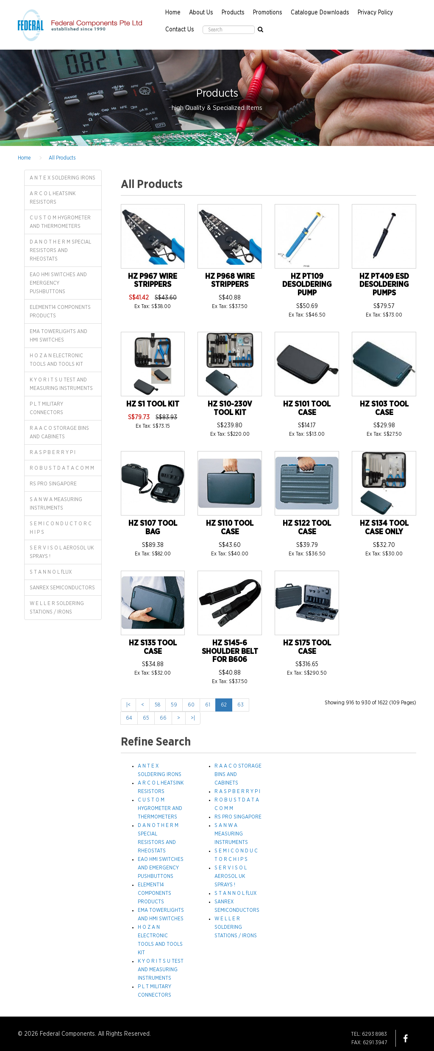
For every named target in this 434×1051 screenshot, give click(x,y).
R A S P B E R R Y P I (52, 452)
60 (191, 704)
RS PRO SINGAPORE (53, 483)
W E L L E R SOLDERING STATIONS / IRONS (57, 607)
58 (157, 704)
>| (193, 717)
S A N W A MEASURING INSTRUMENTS (56, 503)
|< (128, 704)
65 (146, 717)
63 (240, 704)
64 (129, 717)
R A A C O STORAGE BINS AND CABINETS (59, 432)
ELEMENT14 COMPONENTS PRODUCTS (60, 311)
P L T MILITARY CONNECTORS (46, 408)
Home (173, 13)
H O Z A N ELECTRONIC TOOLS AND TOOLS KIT (56, 360)
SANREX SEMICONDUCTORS (62, 587)
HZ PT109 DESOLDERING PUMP (306, 285)
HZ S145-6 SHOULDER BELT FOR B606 (230, 651)
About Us (201, 13)
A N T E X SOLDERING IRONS (62, 177)
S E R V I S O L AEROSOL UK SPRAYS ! (62, 552)
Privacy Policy (375, 13)
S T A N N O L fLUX (51, 572)
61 (207, 704)
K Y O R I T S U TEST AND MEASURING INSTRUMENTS (61, 384)
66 (163, 717)
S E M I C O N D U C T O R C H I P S (61, 528)
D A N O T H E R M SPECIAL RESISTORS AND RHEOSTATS (60, 250)
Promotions (267, 13)
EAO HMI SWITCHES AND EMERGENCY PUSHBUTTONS (58, 283)
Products (233, 13)
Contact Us (179, 30)
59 (174, 704)
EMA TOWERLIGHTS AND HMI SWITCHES (58, 335)
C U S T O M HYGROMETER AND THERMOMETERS (60, 222)
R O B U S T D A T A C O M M (62, 468)
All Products (62, 157)
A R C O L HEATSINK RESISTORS (52, 198)
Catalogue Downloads (320, 13)
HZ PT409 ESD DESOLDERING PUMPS (384, 285)
